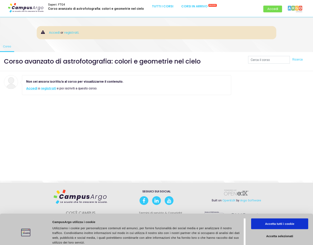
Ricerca (297, 59)
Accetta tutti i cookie (279, 205)
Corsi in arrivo (199, 6)
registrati (71, 32)
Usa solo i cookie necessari (279, 230)
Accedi (272, 9)
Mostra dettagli (221, 237)
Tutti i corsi (162, 6)
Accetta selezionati (279, 218)
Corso (8, 46)
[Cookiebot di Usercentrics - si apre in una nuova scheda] (25, 237)
